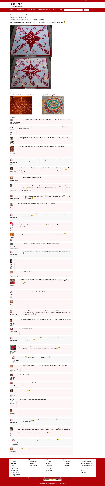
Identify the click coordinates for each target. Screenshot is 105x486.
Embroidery (49, 467)
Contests (84, 467)
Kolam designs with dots (87, 463)
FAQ (83, 470)
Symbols (14, 461)
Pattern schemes (16, 474)
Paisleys (14, 463)
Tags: (11, 90)
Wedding (32, 467)
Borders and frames (16, 468)
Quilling (48, 463)
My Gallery (41, 19)
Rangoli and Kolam (85, 459)
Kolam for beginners (86, 461)
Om (13, 465)
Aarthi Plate (49, 468)
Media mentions (85, 468)
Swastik (14, 467)
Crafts (54, 9)
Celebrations (31, 459)
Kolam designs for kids (87, 465)
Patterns (12, 459)
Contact (64, 483)
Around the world (33, 461)
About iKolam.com (43, 483)
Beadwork (49, 465)
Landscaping (67, 465)
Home (11, 15)
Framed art (67, 461)
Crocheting (49, 470)
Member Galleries (85, 0)
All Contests (20, 9)
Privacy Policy (51, 483)
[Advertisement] (51, 5)
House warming (33, 465)
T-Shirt (66, 467)
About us (84, 472)
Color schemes (15, 472)
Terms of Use (58, 483)
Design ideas (15, 470)
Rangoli (12, 9)
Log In (60, 9)
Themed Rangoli (30, 9)
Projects (65, 459)
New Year (32, 463)
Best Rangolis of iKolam (43, 9)
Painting (49, 461)
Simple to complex (16, 475)
